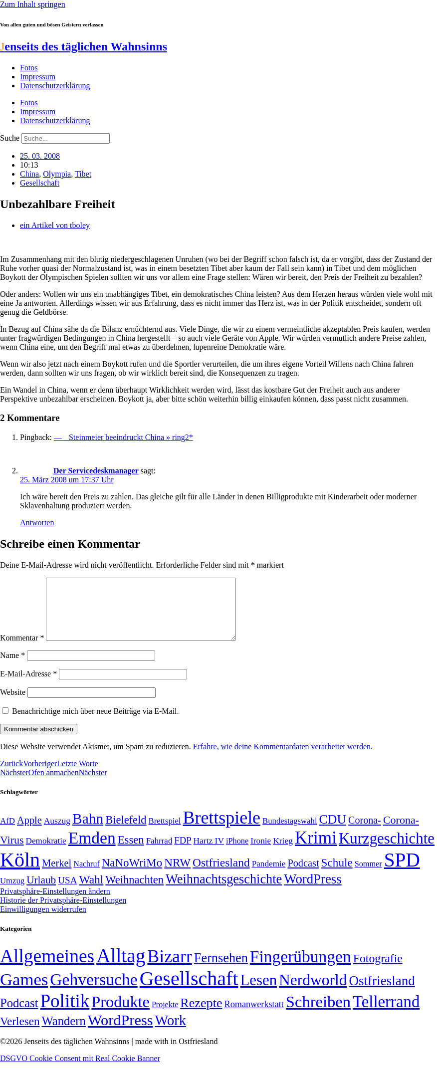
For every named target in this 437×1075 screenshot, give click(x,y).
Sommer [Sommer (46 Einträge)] (368, 875)
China (29, 174)
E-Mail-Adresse (28, 685)
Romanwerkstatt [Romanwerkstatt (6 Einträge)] (254, 1016)
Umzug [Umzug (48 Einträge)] (12, 892)
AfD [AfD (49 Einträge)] (7, 833)
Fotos (29, 67)
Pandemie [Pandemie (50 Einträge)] (269, 875)
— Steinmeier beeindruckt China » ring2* (123, 437)
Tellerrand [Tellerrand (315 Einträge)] (386, 1014)
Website (12, 704)
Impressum (37, 76)
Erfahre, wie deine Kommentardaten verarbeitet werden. (283, 758)
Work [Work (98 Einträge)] (170, 1032)
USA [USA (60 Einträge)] (67, 892)
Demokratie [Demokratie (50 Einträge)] (46, 853)
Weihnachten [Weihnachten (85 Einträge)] (134, 891)
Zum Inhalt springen (32, 4)
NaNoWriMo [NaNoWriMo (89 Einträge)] (132, 874)
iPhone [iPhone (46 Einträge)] (237, 853)
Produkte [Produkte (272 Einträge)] (120, 1014)
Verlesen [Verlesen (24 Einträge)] (19, 1033)
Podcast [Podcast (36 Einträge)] (19, 1015)
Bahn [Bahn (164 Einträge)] (87, 831)
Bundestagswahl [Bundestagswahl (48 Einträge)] (289, 833)
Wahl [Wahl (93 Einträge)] (91, 891)
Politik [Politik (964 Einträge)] (64, 1013)
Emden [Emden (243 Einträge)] (92, 850)
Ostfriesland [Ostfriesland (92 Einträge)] (221, 874)
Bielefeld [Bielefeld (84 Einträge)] (125, 832)
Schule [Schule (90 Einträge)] (337, 874)
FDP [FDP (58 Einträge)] (182, 852)
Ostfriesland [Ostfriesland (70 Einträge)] (382, 992)
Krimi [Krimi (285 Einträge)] (316, 850)
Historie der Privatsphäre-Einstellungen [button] (63, 912)
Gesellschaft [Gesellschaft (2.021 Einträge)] (189, 990)
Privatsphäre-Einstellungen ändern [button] (55, 903)
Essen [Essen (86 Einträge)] (131, 852)
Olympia (57, 174)
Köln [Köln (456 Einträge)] (20, 871)
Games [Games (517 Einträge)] (24, 991)
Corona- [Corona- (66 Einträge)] (364, 832)
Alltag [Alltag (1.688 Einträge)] (120, 967)
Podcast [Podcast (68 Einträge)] (303, 874)
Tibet (83, 174)
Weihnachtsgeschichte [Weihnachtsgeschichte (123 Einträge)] (224, 891)
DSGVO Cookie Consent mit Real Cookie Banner (80, 1070)
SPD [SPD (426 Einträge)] (402, 871)
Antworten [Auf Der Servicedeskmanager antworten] (37, 522)
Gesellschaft (39, 183)
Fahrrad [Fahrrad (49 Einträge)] (159, 853)
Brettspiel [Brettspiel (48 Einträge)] (165, 833)
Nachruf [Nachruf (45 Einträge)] (86, 875)
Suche (9, 138)
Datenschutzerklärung (55, 85)
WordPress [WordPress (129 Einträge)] (312, 890)
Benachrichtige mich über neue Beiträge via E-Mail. (95, 723)
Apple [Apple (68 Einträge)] (29, 832)
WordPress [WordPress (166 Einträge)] (120, 1032)
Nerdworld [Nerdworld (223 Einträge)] (313, 992)
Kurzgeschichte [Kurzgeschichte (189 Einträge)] (387, 850)
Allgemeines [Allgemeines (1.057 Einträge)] (47, 968)
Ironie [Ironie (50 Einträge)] (260, 853)
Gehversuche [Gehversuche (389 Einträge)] (93, 991)
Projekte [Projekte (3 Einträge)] (165, 1016)
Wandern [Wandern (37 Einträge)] (63, 1033)
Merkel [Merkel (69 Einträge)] (56, 874)
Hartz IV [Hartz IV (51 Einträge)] (209, 853)
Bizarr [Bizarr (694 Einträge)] (169, 968)
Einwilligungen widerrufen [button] (43, 921)
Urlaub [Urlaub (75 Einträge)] (41, 892)
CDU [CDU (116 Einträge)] (333, 831)
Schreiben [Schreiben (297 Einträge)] (318, 1014)
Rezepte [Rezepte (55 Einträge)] (201, 1015)
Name (12, 667)
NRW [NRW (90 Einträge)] (177, 874)
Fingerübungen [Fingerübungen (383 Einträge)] (300, 968)
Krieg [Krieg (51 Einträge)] (283, 853)
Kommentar (22, 649)
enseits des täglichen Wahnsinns (83, 46)
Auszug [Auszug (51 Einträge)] (57, 833)
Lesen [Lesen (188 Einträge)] (258, 992)
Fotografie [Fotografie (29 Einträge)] (378, 970)
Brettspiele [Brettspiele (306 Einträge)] (222, 830)
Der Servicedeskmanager (96, 470)
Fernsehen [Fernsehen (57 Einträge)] (221, 970)
